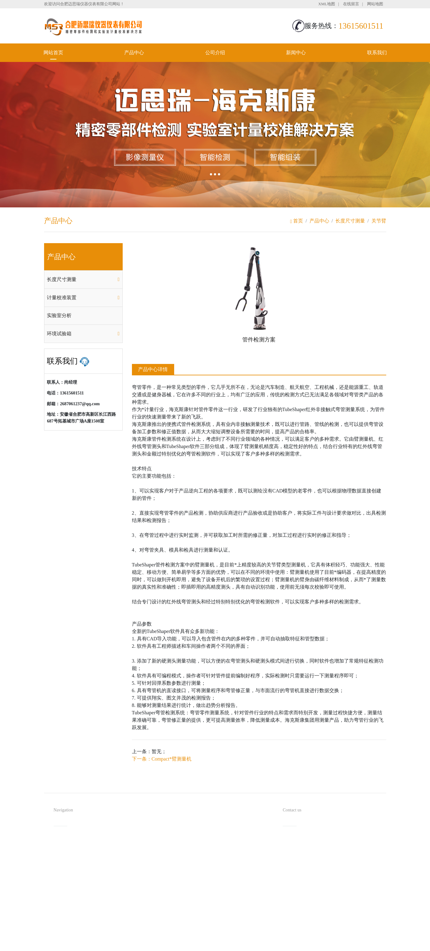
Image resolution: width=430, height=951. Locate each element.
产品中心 (134, 52)
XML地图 (326, 4)
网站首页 (53, 52)
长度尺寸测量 (350, 220)
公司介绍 (215, 52)
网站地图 (375, 4)
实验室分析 (59, 315)
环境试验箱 (59, 333)
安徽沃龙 (227, 944)
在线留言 (351, 4)
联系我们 (377, 52)
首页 (296, 220)
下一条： (162, 758)
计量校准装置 (61, 297)
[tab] (83, 279)
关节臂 (378, 220)
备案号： (246, 934)
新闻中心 (296, 52)
